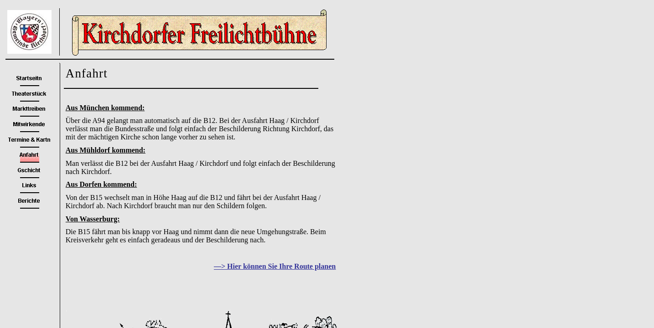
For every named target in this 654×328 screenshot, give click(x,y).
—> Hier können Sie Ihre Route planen (275, 266)
